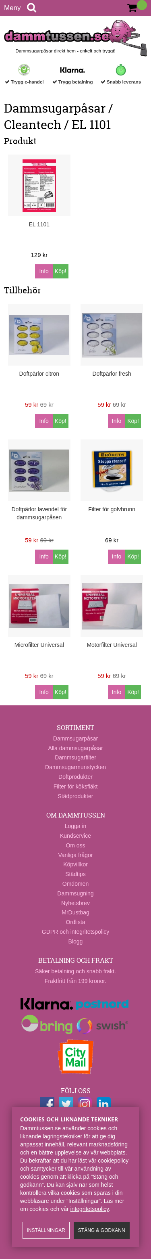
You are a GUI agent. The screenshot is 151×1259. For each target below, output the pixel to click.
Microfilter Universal (39, 645)
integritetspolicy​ (89, 1209)
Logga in (76, 826)
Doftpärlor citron (39, 373)
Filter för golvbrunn (111, 509)
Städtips (75, 874)
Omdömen (75, 883)
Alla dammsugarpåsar (75, 748)
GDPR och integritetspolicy (75, 932)
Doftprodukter (75, 777)
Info (43, 271)
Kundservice (75, 835)
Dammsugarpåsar (75, 738)
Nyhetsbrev (75, 903)
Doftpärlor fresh (111, 373)
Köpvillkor (75, 864)
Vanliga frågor (75, 855)
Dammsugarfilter (75, 757)
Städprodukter (75, 796)
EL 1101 (39, 224)
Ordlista (75, 922)
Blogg (75, 941)
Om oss (75, 845)
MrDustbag (75, 912)
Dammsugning (75, 893)
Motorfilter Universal (112, 645)
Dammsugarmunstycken (75, 767)
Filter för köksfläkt (76, 786)
